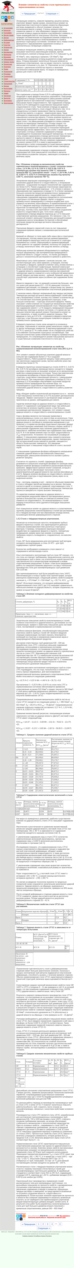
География (8, 33)
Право (6, 69)
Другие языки (9, 35)
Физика (6, 86)
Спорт (6, 79)
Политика (7, 67)
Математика (8, 52)
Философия (8, 88)
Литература (8, 47)
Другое (6, 38)
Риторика (7, 74)
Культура (7, 45)
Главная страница (27, 1236)
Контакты (49, 1236)
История (7, 42)
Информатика (9, 40)
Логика (6, 50)
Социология (8, 76)
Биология (7, 30)
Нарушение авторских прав (56, 1217)
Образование (9, 59)
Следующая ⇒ (52, 14)
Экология (7, 98)
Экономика (8, 101)
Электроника (8, 103)
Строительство (9, 81)
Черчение (7, 96)
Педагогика (8, 64)
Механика (7, 57)
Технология (8, 84)
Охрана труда (9, 62)
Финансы (7, 91)
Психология (8, 71)
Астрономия (8, 28)
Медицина (7, 55)
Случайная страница (39, 1236)
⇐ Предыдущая (28, 14)
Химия (6, 93)
